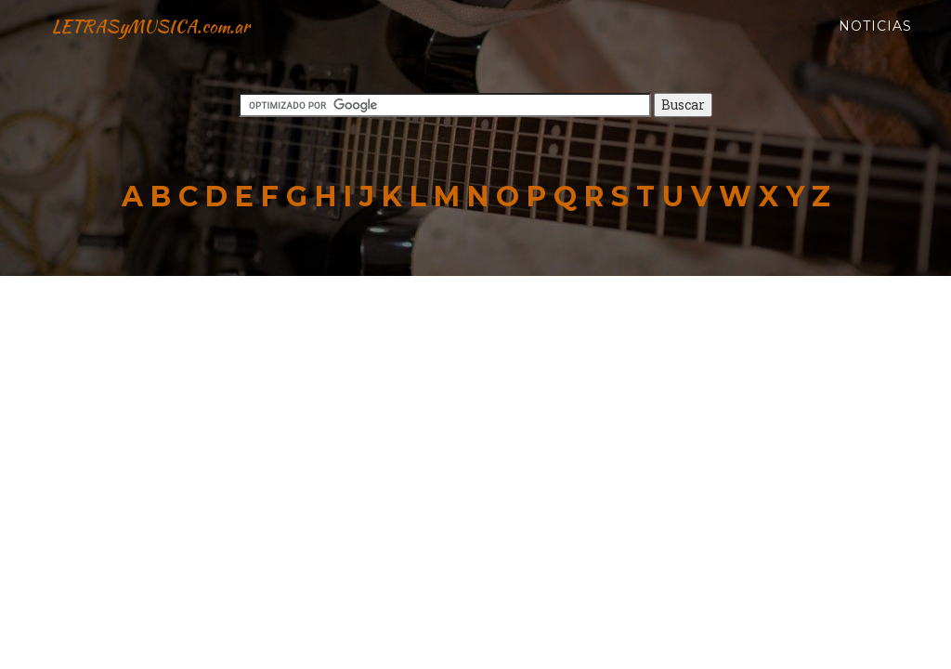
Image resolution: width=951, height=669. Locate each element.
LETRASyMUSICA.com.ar (183, 46)
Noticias (875, 46)
